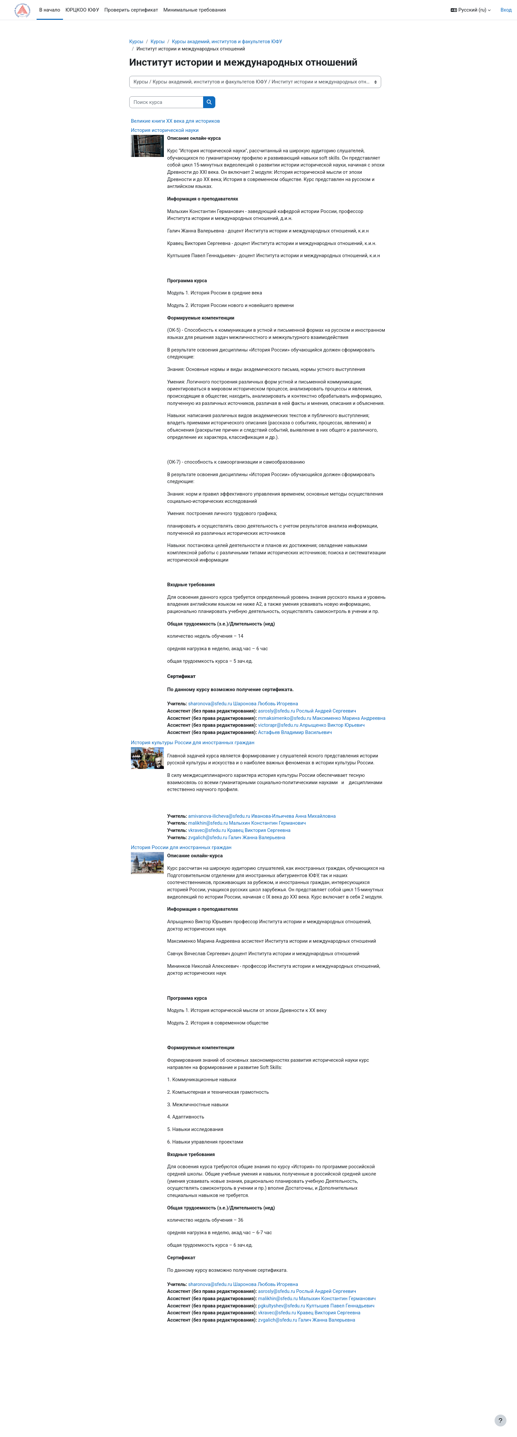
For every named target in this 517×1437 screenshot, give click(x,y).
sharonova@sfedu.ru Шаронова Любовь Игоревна (246, 748)
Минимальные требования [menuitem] (194, 10)
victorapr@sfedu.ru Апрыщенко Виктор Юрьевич (316, 778)
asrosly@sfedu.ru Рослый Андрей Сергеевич (312, 756)
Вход (506, 10)
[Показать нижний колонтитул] (500, 1420)
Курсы (136, 42)
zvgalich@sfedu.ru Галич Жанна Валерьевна (239, 901)
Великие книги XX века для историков (175, 122)
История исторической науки (165, 131)
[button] (470, 10)
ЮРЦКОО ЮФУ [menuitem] (82, 10)
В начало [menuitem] (49, 10)
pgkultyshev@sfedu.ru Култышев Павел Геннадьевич (321, 1388)
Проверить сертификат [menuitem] (131, 10)
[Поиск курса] (166, 103)
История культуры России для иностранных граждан (193, 796)
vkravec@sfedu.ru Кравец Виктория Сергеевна (242, 894)
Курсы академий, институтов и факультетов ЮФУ (230, 42)
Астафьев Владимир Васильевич (299, 786)
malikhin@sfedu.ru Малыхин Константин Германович (250, 886)
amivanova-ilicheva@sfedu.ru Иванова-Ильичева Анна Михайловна (265, 879)
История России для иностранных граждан (181, 911)
